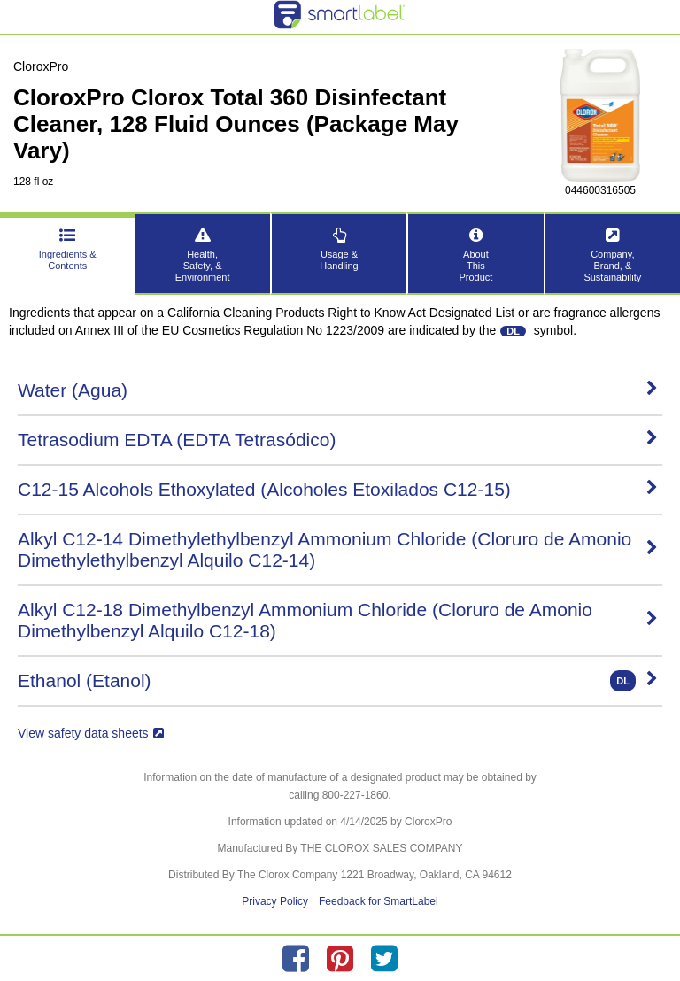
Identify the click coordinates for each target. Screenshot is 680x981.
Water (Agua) (338, 390)
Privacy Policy (275, 901)
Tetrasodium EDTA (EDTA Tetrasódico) (338, 439)
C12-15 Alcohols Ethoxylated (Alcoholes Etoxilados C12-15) (338, 489)
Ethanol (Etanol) (338, 680)
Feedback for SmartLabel (378, 901)
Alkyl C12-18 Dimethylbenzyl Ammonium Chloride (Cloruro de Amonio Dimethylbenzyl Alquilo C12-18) (338, 620)
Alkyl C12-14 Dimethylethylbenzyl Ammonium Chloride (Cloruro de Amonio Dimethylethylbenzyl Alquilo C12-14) (338, 549)
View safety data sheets (91, 733)
